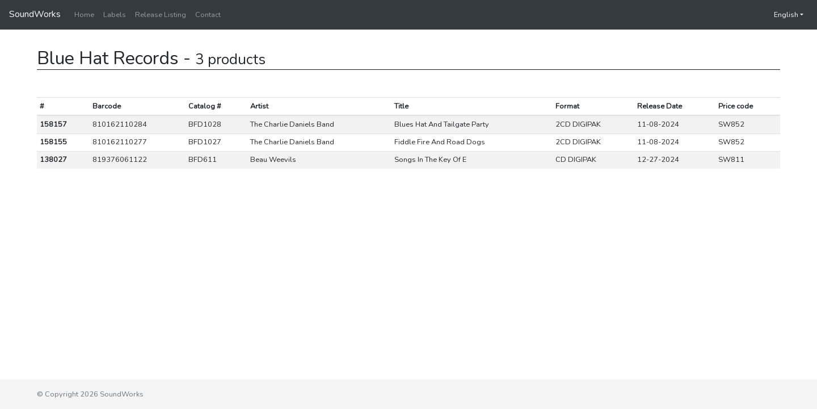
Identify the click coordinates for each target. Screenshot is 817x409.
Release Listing (160, 15)
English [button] (780, 15)
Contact (208, 15)
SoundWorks (35, 14)
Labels (114, 15)
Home (84, 15)
